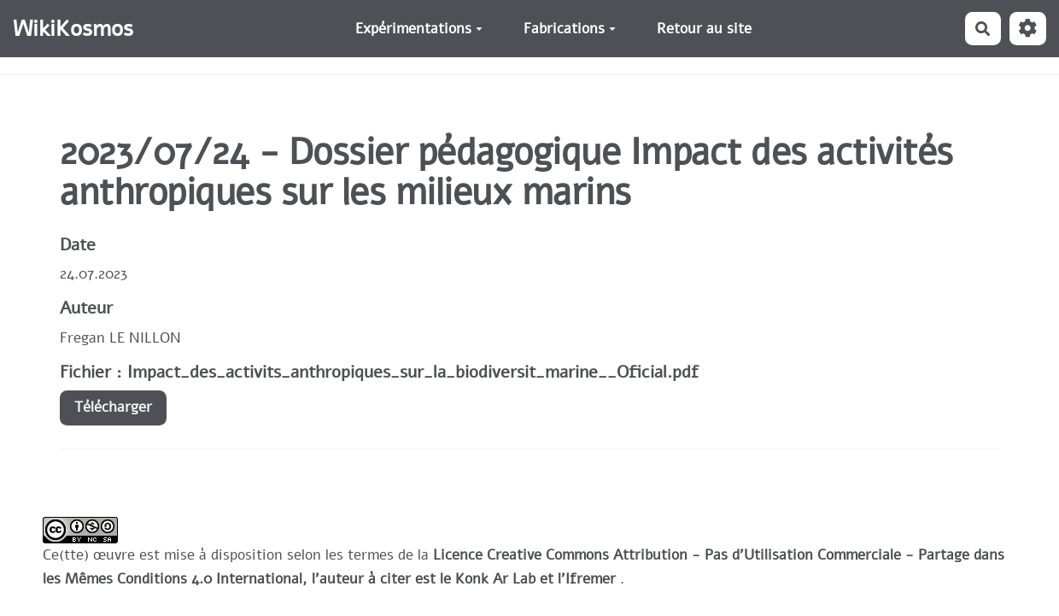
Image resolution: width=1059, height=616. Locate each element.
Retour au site (704, 28)
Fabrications (570, 28)
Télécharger (113, 407)
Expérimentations (419, 28)
